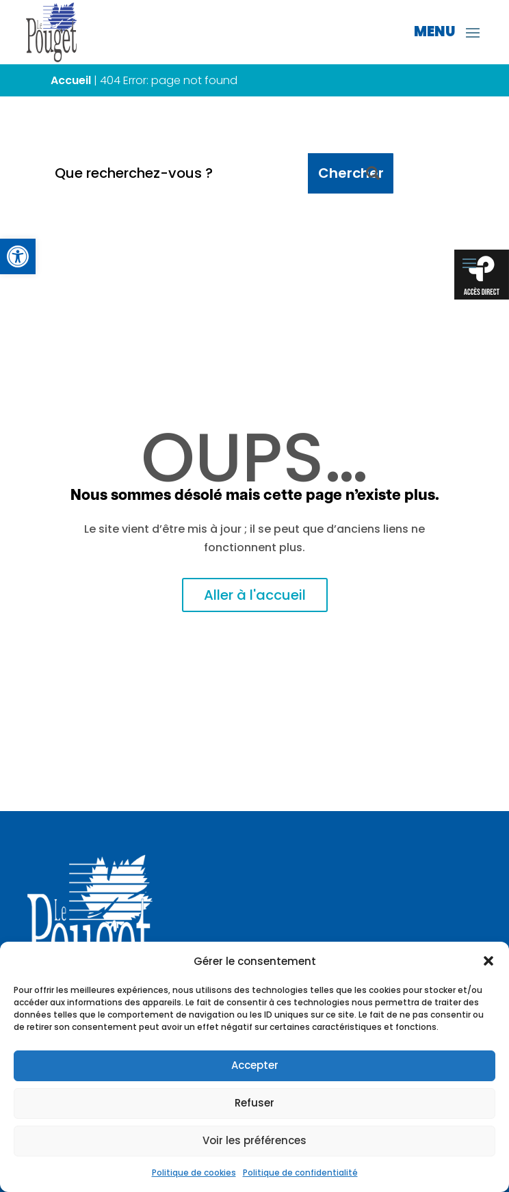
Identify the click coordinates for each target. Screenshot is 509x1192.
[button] (488, 961)
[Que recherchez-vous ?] (176, 173)
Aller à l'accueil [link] (255, 595)
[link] (18, 256)
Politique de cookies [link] (194, 1172)
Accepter (254, 1065)
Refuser (254, 1103)
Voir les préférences (254, 1140)
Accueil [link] (71, 80)
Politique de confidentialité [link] (300, 1172)
